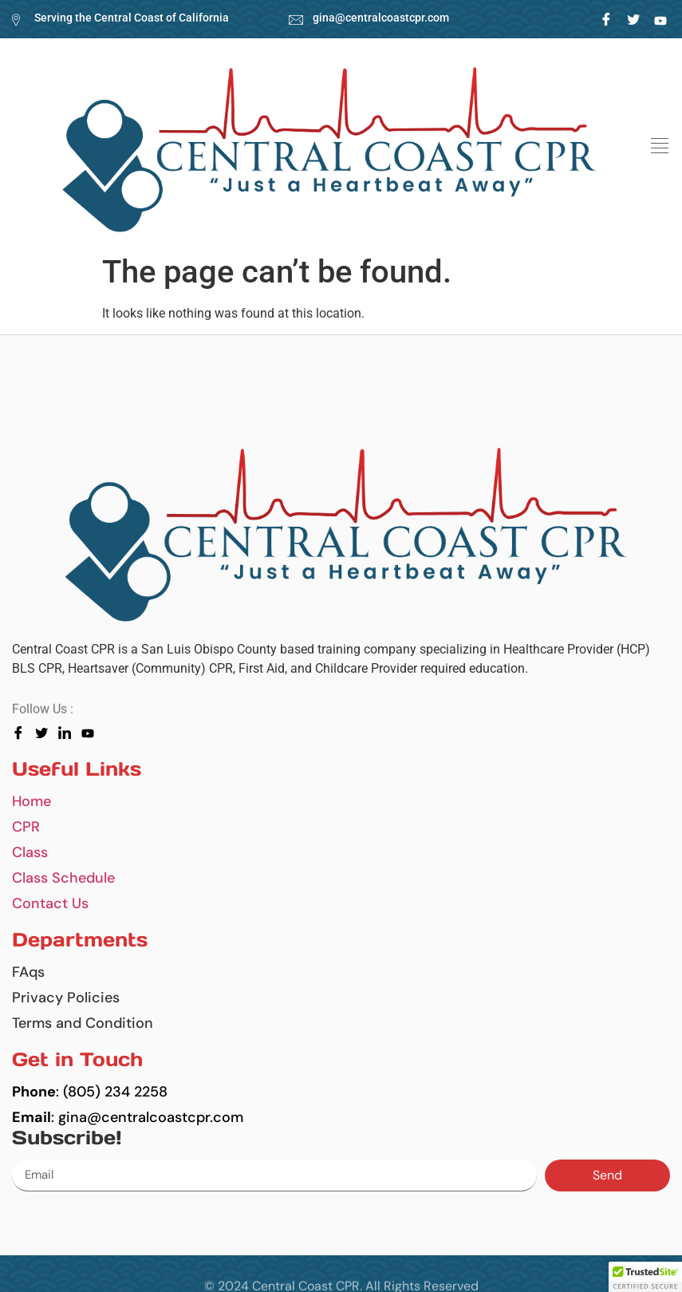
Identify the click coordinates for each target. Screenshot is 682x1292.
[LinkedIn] (660, 19)
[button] (659, 146)
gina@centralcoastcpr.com (381, 17)
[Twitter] (633, 19)
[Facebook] (606, 19)
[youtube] (91, 732)
